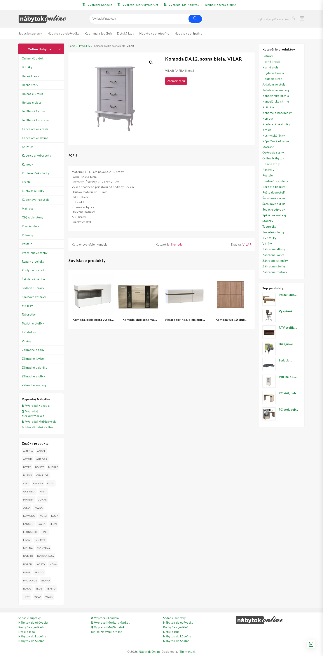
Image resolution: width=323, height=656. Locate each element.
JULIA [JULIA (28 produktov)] (26, 507)
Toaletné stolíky (33, 323)
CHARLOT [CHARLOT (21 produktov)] (42, 475)
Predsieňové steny (35, 253)
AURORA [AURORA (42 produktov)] (41, 459)
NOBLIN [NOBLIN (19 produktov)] (28, 556)
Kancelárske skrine (35, 138)
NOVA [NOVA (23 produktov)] (53, 564)
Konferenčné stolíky (36, 173)
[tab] (74, 155)
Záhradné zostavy (34, 385)
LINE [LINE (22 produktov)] (44, 531)
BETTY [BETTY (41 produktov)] (27, 467)
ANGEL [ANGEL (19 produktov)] (41, 451)
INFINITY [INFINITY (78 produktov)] (28, 499)
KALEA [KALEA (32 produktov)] (39, 507)
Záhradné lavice (33, 358)
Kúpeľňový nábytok (35, 199)
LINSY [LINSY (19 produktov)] (27, 540)
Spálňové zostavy (34, 297)
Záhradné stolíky (33, 376)
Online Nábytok (33, 58)
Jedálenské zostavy (35, 120)
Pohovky (28, 235)
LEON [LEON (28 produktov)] (53, 523)
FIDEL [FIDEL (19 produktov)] (50, 483)
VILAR (247, 246)
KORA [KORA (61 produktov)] (43, 515)
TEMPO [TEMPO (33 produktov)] (51, 588)
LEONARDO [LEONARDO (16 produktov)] (30, 531)
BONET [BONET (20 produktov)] (39, 467)
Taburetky (29, 314)
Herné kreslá (31, 76)
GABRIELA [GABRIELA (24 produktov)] (29, 491)
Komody (27, 164)
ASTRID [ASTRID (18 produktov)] (27, 459)
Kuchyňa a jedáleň (31, 627)
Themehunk (188, 651)
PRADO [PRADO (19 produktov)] (39, 572)
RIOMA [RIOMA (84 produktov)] (45, 580)
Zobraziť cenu (177, 81)
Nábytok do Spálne (31, 641)
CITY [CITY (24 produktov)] (26, 483)
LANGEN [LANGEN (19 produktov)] (28, 523)
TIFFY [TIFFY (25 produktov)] (26, 596)
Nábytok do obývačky (33, 622)
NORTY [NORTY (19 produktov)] (41, 564)
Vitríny (26, 341)
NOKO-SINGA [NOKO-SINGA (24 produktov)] (45, 556)
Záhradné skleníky (34, 367)
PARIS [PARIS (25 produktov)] (26, 572)
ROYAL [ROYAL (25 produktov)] (27, 588)
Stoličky (27, 305)
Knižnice (28, 146)
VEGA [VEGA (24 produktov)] (37, 596)
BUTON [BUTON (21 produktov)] (27, 475)
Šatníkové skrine (33, 279)
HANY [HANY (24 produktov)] (43, 491)
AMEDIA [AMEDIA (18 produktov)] (28, 451)
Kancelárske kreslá (35, 129)
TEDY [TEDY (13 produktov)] (39, 588)
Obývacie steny (33, 217)
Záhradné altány (33, 350)
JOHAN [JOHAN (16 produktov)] (42, 499)
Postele (27, 244)
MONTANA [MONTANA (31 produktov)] (43, 548)
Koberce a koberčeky (36, 155)
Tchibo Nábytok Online (38, 427)
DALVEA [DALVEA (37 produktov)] (38, 483)
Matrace (28, 208)
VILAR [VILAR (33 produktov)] (49, 596)
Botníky (27, 67)
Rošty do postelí (33, 270)
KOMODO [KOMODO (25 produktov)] (29, 515)
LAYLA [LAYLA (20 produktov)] (41, 523)
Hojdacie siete (32, 102)
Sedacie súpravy (33, 288)
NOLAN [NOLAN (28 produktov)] (27, 564)
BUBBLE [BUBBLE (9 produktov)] (53, 467)
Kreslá (26, 182)
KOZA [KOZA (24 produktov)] (54, 515)
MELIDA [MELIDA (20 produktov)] (28, 548)
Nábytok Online (150, 651)
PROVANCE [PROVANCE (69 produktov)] (30, 580)
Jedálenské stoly (33, 111)
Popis (72, 155)
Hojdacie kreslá (33, 94)
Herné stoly (30, 85)
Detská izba (26, 631)
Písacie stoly (30, 226)
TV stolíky (29, 332)
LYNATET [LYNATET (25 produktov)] (40, 540)
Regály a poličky (33, 261)
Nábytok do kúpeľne (32, 636)
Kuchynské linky (33, 191)
